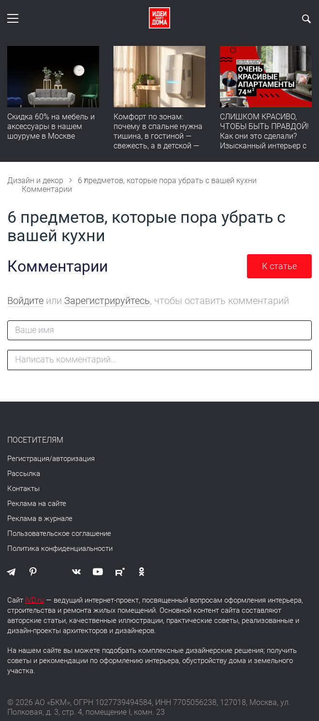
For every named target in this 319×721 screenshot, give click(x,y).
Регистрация (28, 458)
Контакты (23, 488)
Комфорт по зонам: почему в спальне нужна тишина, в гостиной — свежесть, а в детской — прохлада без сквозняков (159, 136)
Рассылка (23, 473)
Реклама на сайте (36, 503)
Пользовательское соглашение (59, 533)
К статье (279, 266)
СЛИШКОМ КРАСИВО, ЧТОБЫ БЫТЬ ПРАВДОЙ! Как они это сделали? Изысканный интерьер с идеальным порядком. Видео (264, 141)
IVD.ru (34, 600)
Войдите (25, 300)
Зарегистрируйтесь (107, 300)
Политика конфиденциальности (60, 548)
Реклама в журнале (39, 518)
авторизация (73, 458)
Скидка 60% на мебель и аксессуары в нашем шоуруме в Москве (51, 126)
